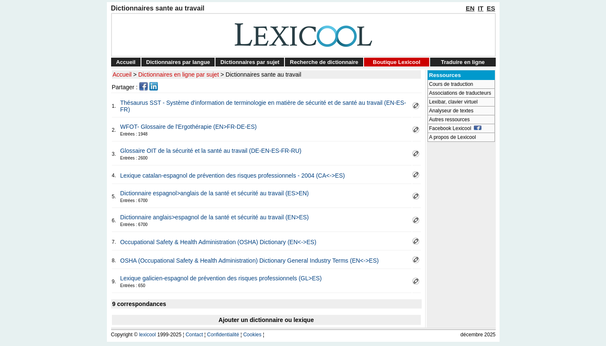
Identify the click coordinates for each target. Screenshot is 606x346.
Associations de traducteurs (460, 93)
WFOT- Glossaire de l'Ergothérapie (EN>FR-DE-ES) (188, 126)
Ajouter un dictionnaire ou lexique (266, 320)
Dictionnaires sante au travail (263, 74)
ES (490, 8)
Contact (194, 335)
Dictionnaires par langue (178, 62)
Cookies (252, 335)
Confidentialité (223, 335)
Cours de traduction (451, 84)
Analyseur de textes (451, 111)
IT (480, 8)
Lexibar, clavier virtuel (453, 102)
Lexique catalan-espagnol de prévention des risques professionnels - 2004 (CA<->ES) (232, 175)
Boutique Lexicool (396, 62)
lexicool (147, 335)
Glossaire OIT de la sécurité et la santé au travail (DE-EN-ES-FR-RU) (211, 150)
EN (470, 8)
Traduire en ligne (463, 62)
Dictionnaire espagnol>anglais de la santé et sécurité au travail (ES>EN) (214, 193)
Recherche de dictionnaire (324, 62)
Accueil (126, 62)
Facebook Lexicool (455, 128)
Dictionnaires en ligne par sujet (178, 74)
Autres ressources (449, 119)
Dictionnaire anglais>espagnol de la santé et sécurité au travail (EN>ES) (214, 217)
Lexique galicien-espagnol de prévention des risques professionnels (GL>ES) (221, 278)
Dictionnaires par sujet (250, 62)
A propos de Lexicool (452, 137)
